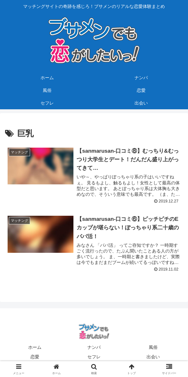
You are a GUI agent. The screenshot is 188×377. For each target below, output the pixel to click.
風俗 (153, 347)
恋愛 (34, 356)
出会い (153, 356)
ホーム (34, 347)
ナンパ (94, 347)
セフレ (94, 356)
